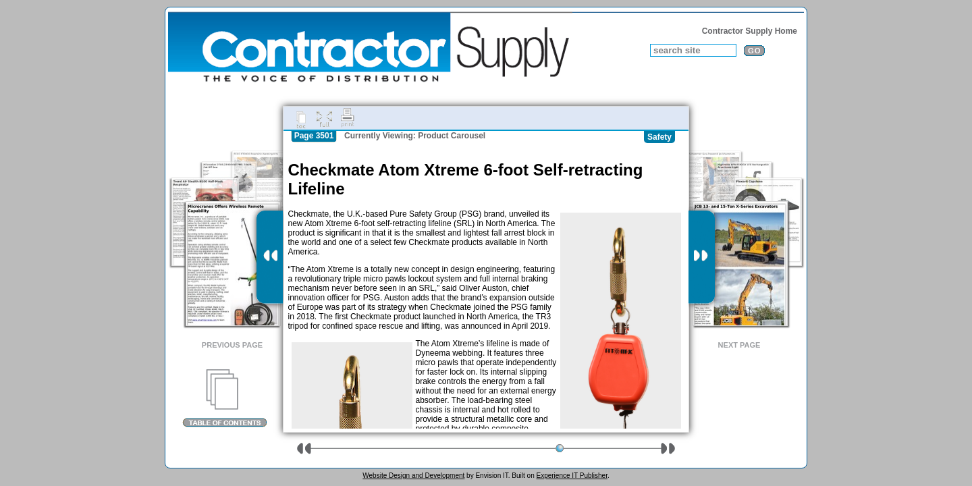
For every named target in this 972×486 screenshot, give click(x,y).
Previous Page (232, 345)
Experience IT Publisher (571, 475)
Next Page (739, 345)
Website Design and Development (413, 475)
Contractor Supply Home (749, 31)
